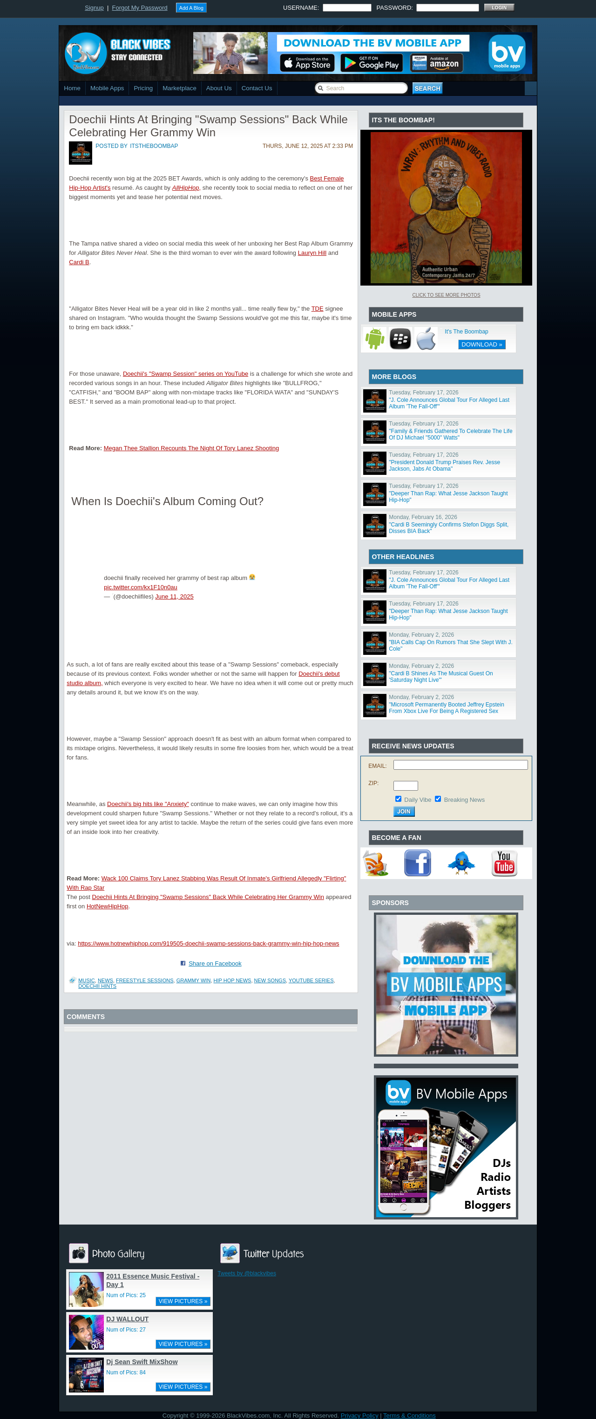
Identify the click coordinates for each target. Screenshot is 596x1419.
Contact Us (257, 88)
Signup (94, 7)
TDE (318, 308)
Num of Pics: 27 (126, 1329)
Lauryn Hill (312, 252)
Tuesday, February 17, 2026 (423, 392)
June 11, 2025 (174, 596)
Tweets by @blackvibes (246, 1273)
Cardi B (79, 262)
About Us (219, 88)
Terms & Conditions (409, 1415)
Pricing (143, 88)
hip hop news (232, 980)
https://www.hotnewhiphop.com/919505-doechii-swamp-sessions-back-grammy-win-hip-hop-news (208, 943)
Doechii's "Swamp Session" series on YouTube (185, 373)
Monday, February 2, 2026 (421, 635)
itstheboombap (154, 146)
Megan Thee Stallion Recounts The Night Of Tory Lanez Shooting (191, 448)
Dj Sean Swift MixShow (141, 1362)
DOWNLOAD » (481, 344)
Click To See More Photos (446, 295)
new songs (270, 980)
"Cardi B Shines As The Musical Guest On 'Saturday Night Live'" (441, 676)
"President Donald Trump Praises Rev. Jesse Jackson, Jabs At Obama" (444, 465)
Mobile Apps (107, 88)
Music (86, 980)
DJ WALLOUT (127, 1319)
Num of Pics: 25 (126, 1295)
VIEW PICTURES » (183, 1301)
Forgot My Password (140, 7)
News (105, 980)
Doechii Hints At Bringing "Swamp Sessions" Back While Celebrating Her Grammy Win (208, 896)
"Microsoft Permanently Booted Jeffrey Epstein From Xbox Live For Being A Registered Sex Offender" (446, 711)
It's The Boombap (466, 331)
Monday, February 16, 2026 (423, 517)
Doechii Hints (97, 986)
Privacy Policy (360, 1415)
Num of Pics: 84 (126, 1372)
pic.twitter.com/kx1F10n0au (140, 587)
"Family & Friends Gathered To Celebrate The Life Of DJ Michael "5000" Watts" (450, 434)
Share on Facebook (215, 963)
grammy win (193, 980)
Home (72, 88)
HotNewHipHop (108, 906)
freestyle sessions (144, 980)
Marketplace (179, 88)
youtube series (311, 980)
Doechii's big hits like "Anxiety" (148, 803)
